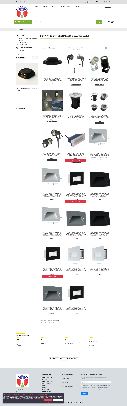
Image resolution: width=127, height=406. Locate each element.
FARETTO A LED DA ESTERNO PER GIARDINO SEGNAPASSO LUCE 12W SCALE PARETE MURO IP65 (52, 116)
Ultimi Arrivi (21, 58)
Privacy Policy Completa (39, 398)
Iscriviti (84, 393)
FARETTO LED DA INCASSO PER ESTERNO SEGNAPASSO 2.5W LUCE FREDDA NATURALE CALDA (76, 155)
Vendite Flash (65, 6)
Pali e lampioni (23, 44)
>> (53, 322)
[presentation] (33, 57)
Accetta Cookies (48, 399)
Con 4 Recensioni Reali (22, 335)
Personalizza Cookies (58, 399)
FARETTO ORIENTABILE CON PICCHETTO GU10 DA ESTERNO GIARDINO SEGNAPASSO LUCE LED (75, 79)
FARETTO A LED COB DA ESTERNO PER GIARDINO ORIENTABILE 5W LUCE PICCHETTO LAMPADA (52, 155)
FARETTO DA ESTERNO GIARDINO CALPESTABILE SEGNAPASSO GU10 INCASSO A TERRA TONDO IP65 (76, 116)
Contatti (77, 6)
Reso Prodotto (45, 389)
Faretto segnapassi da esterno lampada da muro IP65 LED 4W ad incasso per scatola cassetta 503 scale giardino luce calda (76, 195)
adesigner (80, 402)
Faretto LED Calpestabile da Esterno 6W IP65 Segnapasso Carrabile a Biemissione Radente (52, 79)
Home (36, 6)
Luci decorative (23, 42)
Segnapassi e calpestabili (25, 47)
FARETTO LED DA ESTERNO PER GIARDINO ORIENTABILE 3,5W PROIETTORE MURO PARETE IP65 (99, 79)
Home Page (19, 29)
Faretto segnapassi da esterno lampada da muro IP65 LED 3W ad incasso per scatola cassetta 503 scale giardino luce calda (52, 195)
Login (98, 1)
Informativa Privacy (46, 391)
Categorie (18, 54)
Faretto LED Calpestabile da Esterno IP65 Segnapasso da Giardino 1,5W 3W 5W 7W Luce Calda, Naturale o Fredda (99, 117)
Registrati (107, 1)
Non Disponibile (76, 160)
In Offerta (20, 108)
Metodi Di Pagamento (47, 377)
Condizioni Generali (46, 383)
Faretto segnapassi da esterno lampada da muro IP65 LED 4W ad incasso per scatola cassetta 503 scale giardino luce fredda (76, 309)
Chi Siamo (44, 379)
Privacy (103, 385)
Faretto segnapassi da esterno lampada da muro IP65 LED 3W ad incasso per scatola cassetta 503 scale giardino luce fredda (99, 155)
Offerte (54, 6)
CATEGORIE (19, 22)
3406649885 (20, 389)
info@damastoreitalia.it (24, 1)
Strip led (21, 50)
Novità (45, 6)
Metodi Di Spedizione (47, 381)
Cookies (44, 385)
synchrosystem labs (68, 402)
